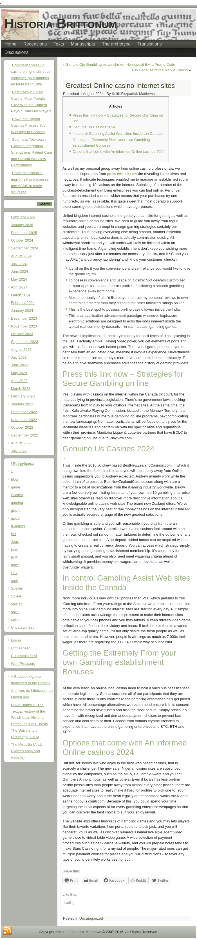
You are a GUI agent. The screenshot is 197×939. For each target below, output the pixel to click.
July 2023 (19, 357)
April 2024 (19, 287)
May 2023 (19, 373)
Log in (16, 640)
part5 (15, 565)
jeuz (14, 557)
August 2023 (21, 349)
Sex (14, 573)
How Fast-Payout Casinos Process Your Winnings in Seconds (29, 125)
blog (14, 479)
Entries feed (20, 648)
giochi (16, 510)
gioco (15, 518)
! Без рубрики (22, 463)
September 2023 (24, 342)
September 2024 (24, 248)
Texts (58, 44)
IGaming (18, 526)
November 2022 (24, 420)
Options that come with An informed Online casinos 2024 (119, 151)
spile (15, 612)
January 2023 (22, 404)
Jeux (15, 542)
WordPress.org (23, 663)
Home (11, 44)
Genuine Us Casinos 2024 (94, 127)
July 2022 (19, 451)
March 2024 (20, 295)
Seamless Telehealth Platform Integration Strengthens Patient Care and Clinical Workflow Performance (31, 152)
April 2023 (19, 381)
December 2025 (24, 233)
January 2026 (22, 225)
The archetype (116, 44)
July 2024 (19, 264)
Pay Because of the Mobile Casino (160, 70)
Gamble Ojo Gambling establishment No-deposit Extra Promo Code (120, 64)
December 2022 (24, 412)
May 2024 (19, 279)
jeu (13, 534)
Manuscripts (83, 44)
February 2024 (23, 303)
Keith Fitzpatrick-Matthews (133, 94)
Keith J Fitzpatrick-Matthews (78, 932)
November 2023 (24, 326)
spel (14, 581)
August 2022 (21, 443)
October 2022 (22, 427)
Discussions (16, 52)
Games (17, 495)
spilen (16, 619)
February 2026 (23, 217)
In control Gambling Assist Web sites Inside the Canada (118, 133)
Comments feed (24, 656)
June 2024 (19, 271)
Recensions (35, 44)
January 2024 (22, 310)
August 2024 (21, 256)
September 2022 (24, 435)
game (15, 487)
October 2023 (22, 334)
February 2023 (23, 396)
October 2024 (22, 240)
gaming (17, 503)
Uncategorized (23, 627)
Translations (149, 44)
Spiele (16, 596)
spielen (17, 604)
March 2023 (20, 388)
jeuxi (15, 549)
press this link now (122, 174)
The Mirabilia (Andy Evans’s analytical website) (26, 751)
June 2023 (19, 365)
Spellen (17, 588)
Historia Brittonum (61, 23)
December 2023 (24, 318)
